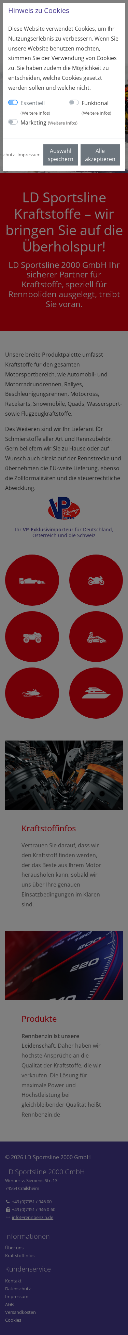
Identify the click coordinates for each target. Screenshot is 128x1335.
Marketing (48, 122)
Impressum (29, 155)
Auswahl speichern (60, 155)
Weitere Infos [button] (35, 113)
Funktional (96, 107)
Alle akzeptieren (100, 155)
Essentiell (35, 107)
